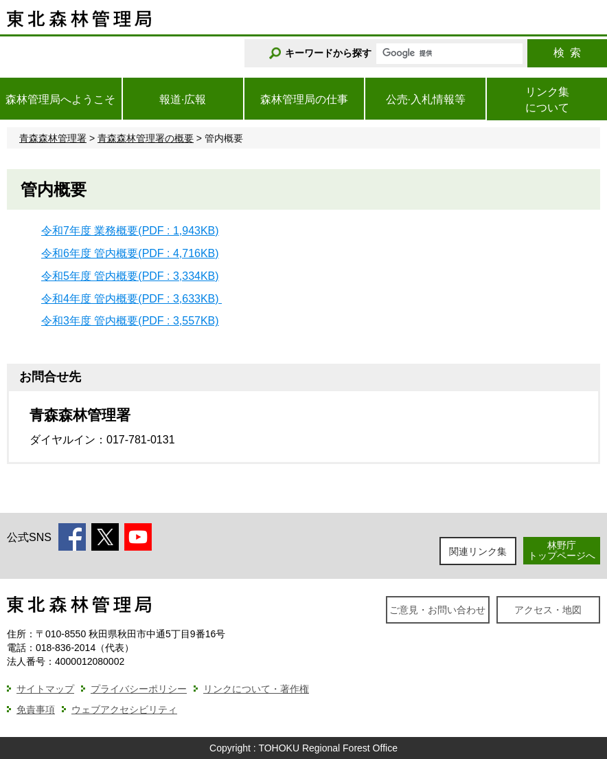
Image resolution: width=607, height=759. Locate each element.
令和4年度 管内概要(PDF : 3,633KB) (131, 299)
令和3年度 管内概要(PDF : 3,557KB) (130, 321)
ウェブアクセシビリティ (124, 709)
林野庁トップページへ (561, 550)
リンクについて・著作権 (256, 688)
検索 (567, 52)
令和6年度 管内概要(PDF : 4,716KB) (130, 253)
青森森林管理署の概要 (146, 138)
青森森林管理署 (53, 138)
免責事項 (35, 709)
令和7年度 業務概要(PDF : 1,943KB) (130, 230)
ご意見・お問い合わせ (437, 609)
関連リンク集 (478, 551)
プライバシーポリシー (139, 688)
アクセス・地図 (548, 609)
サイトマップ (45, 688)
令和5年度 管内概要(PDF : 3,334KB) (130, 276)
